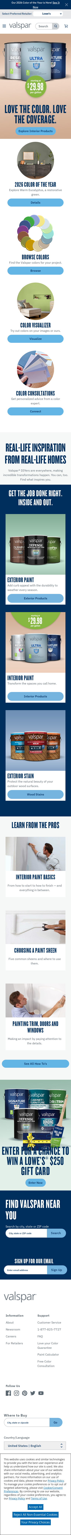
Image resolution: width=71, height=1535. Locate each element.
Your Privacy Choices (35, 1522)
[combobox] (43, 26)
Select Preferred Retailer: (17, 13)
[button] (4, 26)
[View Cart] (66, 26)
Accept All (35, 1507)
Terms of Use (39, 1498)
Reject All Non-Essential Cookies (35, 1515)
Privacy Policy (56, 1480)
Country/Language (17, 1437)
